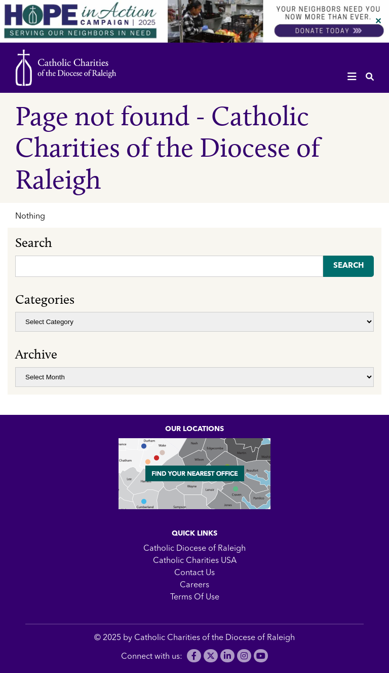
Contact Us (194, 573)
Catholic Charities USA (195, 561)
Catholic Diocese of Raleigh (194, 549)
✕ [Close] (378, 22)
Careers (194, 585)
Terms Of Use (194, 597)
